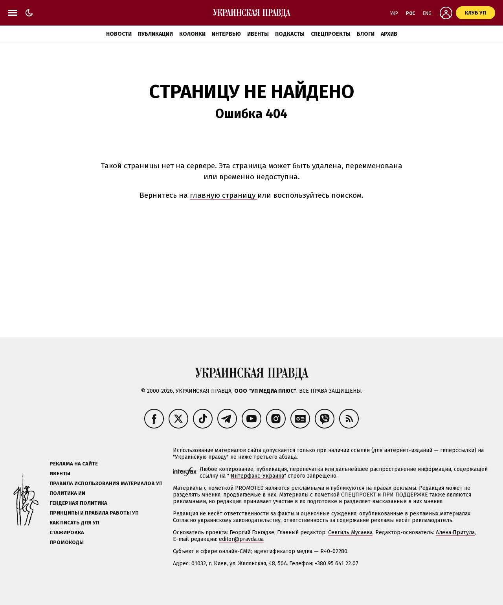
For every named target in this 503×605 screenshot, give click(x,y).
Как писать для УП (74, 523)
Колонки (192, 34)
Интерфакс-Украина (257, 476)
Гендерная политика (78, 503)
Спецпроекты (331, 34)
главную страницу (223, 195)
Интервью (226, 34)
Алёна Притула (455, 532)
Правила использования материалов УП (106, 483)
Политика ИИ (67, 493)
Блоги (365, 34)
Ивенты (258, 34)
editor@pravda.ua (241, 539)
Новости (119, 34)
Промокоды (67, 542)
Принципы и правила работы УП (94, 513)
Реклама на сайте (74, 464)
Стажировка (67, 532)
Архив (389, 34)
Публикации (155, 34)
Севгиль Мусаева (350, 532)
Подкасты (290, 34)
